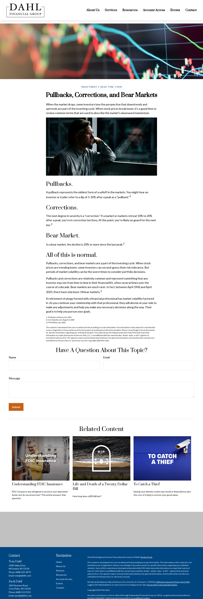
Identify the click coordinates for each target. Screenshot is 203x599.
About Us (60, 566)
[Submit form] (16, 407)
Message (14, 378)
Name (12, 357)
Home (59, 562)
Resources (61, 574)
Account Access (64, 579)
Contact (60, 587)
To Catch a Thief (147, 484)
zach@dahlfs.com (23, 595)
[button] (93, 10)
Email (106, 357)
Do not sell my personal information (162, 585)
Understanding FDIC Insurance (37, 484)
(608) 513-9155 (23, 592)
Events (59, 583)
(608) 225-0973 (23, 572)
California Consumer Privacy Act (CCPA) (173, 582)
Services (60, 570)
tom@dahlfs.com (23, 575)
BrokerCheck (146, 557)
